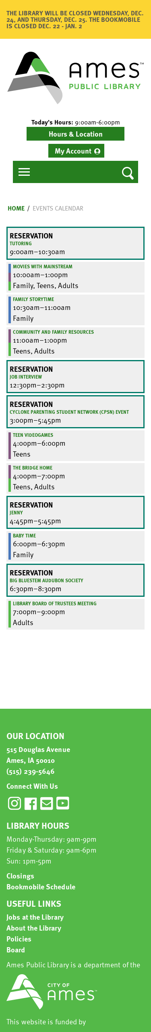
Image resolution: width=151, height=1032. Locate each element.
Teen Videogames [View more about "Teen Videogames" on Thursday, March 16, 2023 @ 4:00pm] (33, 434)
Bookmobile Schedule (40, 886)
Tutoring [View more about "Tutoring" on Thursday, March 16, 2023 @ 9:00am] (21, 243)
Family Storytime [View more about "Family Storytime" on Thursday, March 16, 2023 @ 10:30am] (33, 299)
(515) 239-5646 (30, 770)
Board (15, 949)
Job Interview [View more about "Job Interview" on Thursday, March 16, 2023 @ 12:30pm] (26, 376)
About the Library (33, 927)
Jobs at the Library (35, 916)
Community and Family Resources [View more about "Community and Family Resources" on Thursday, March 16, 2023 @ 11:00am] (53, 331)
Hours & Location (76, 133)
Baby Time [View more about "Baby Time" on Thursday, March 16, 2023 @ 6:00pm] (24, 535)
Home (16, 208)
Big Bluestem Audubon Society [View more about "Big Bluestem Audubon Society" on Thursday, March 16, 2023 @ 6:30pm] (46, 580)
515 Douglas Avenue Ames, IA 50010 (38, 754)
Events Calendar (58, 208)
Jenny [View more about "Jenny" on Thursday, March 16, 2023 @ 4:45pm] (16, 512)
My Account (73, 150)
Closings (20, 875)
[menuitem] (76, 151)
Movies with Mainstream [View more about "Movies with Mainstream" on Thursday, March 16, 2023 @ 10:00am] (42, 266)
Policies (18, 938)
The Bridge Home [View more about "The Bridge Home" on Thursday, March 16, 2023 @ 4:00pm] (32, 467)
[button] (75, 122)
